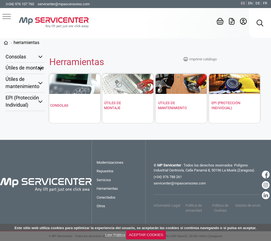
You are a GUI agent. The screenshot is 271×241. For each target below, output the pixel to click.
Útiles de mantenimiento (22, 82)
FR (265, 3)
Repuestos (105, 171)
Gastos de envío (247, 205)
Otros (101, 206)
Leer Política (115, 235)
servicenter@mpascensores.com (64, 4)
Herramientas (26, 42)
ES (243, 3)
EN (250, 3)
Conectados (106, 197)
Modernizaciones (110, 162)
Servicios (104, 180)
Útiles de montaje (25, 68)
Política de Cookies (220, 207)
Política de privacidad (193, 207)
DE (257, 3)
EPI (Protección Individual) (22, 101)
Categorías (6, 43)
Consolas (16, 57)
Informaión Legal (167, 205)
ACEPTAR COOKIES (146, 235)
